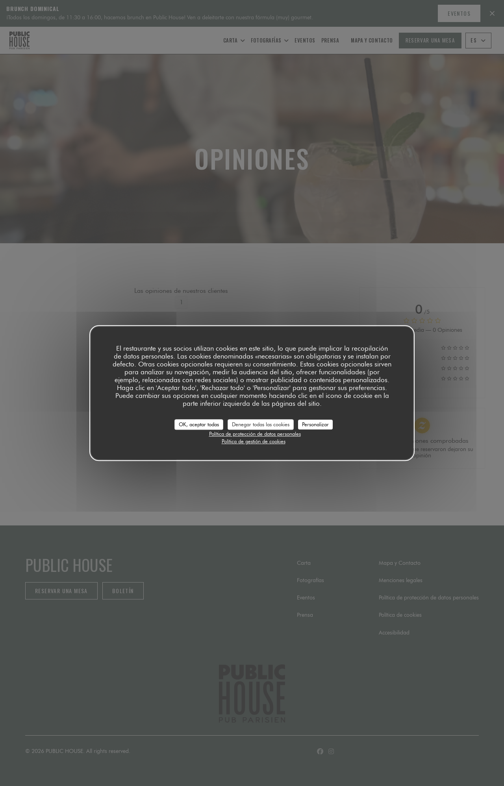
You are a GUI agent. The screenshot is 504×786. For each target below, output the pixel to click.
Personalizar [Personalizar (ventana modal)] (315, 424)
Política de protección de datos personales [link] (255, 434)
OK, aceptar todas (199, 424)
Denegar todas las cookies (260, 424)
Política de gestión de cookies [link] (253, 441)
